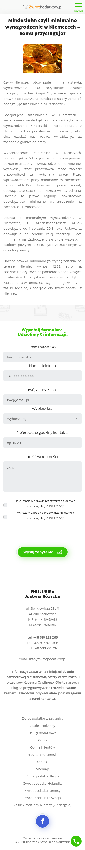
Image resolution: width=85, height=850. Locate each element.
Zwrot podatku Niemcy (42, 790)
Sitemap (42, 769)
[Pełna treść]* (54, 506)
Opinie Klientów (42, 747)
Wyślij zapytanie (42, 551)
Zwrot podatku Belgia (42, 776)
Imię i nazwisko (43, 346)
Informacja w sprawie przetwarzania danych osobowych (45, 503)
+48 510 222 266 (45, 637)
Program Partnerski (42, 754)
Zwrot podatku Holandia (42, 783)
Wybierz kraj (42, 408)
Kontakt (42, 761)
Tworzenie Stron (37, 842)
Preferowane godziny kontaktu (42, 432)
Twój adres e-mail (42, 389)
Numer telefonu (42, 365)
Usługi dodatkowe (42, 733)
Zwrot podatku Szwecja (42, 797)
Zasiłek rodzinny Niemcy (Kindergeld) (42, 805)
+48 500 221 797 (45, 648)
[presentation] (37, 531)
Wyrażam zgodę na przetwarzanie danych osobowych (45, 515)
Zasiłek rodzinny (42, 725)
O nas (42, 740)
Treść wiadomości (42, 456)
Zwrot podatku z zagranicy (42, 718)
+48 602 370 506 (45, 642)
